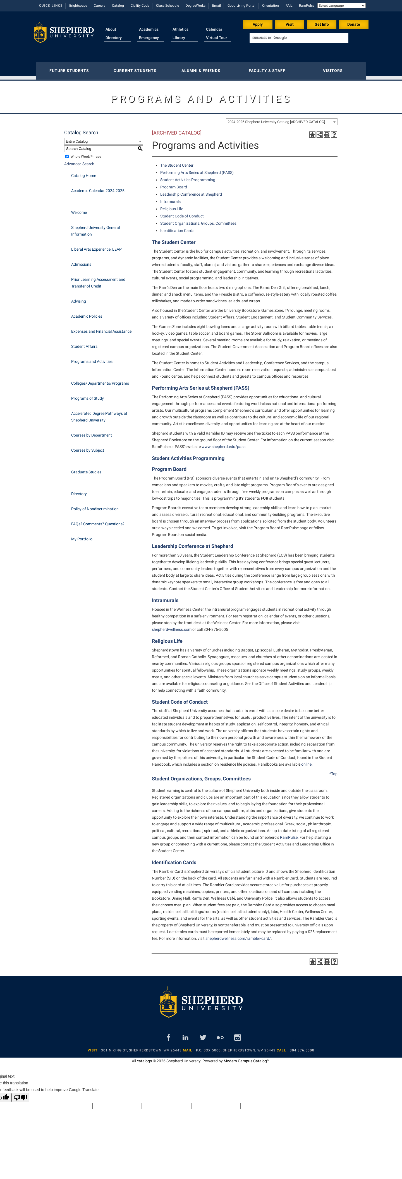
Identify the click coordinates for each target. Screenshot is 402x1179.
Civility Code (140, 6)
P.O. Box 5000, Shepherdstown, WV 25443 (236, 1047)
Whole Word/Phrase (86, 154)
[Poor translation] (20, 1094)
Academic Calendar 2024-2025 (98, 188)
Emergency (149, 37)
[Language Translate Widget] (341, 5)
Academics (149, 29)
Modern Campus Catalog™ (246, 1058)
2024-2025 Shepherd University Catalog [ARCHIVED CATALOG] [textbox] (276, 119)
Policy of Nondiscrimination (95, 506)
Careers (99, 6)
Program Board (169, 466)
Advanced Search (79, 161)
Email (216, 6)
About (111, 29)
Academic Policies (86, 313)
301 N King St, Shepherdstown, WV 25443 (141, 1047)
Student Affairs (84, 343)
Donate (353, 24)
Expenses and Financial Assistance (101, 328)
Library (179, 37)
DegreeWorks (195, 6)
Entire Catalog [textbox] (77, 138)
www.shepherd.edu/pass (223, 444)
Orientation (270, 6)
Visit (290, 24)
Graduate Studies (86, 469)
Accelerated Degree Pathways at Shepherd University (99, 414)
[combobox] (282, 119)
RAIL (289, 6)
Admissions (81, 261)
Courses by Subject (87, 447)
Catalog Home (83, 173)
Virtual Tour (216, 37)
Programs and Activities (92, 358)
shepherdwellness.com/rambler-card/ (238, 935)
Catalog (118, 6)
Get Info (322, 24)
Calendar (214, 29)
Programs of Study (87, 395)
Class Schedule (167, 6)
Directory (114, 37)
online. (307, 761)
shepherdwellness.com (172, 626)
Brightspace (78, 6)
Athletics (180, 29)
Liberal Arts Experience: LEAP (96, 246)
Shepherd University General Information (95, 228)
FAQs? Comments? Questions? (98, 521)
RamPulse (306, 6)
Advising (78, 298)
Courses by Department (91, 432)
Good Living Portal (241, 6)
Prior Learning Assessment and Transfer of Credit (98, 280)
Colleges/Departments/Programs (100, 380)
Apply (258, 24)
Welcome (79, 209)
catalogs (144, 1058)
